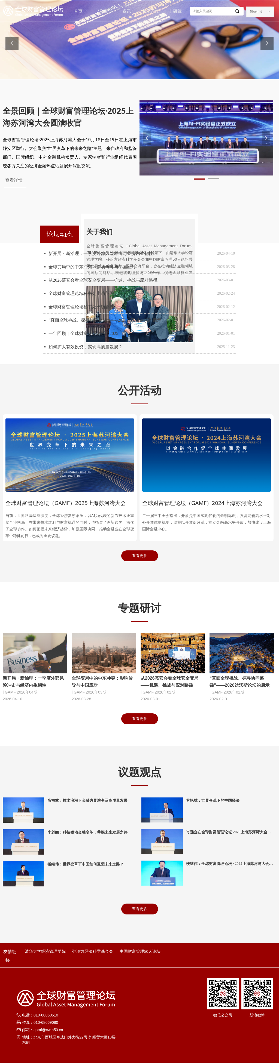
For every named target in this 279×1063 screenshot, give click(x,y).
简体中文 (256, 12)
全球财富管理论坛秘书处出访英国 (81, 293)
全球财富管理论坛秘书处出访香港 (81, 306)
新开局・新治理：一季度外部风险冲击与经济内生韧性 (100, 253)
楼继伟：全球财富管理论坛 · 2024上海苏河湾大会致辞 (229, 864)
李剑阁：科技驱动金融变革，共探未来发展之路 (87, 832)
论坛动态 (60, 234)
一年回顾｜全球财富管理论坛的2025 (83, 333)
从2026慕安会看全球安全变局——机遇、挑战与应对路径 (102, 280)
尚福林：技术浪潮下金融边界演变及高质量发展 (87, 801)
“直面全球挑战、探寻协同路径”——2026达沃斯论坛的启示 (104, 320)
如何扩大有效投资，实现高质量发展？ (85, 346)
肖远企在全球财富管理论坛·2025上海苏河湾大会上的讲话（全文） (228, 833)
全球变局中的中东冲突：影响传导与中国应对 (92, 266)
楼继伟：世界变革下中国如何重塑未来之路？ (85, 864)
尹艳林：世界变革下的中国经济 (212, 801)
